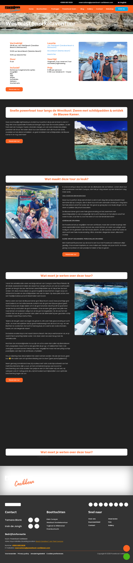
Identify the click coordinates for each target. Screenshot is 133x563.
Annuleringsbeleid (38, 554)
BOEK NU (121, 9)
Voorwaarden (10, 554)
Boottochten (42, 9)
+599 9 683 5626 (18, 545)
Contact (99, 9)
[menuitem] (122, 2)
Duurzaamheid (94, 522)
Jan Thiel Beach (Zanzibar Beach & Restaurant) (60, 46)
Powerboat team (69, 9)
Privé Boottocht (53, 529)
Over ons (92, 519)
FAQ (109, 522)
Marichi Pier (51, 54)
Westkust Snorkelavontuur (57, 522)
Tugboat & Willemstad (56, 526)
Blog (82, 9)
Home (31, 9)
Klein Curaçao (52, 519)
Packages (55, 9)
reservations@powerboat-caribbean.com (32, 548)
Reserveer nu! (14, 89)
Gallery (90, 9)
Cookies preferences (54, 554)
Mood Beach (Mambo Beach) (58, 51)
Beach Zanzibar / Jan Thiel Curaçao (49, 541)
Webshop (110, 9)
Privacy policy (23, 554)
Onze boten (112, 519)
